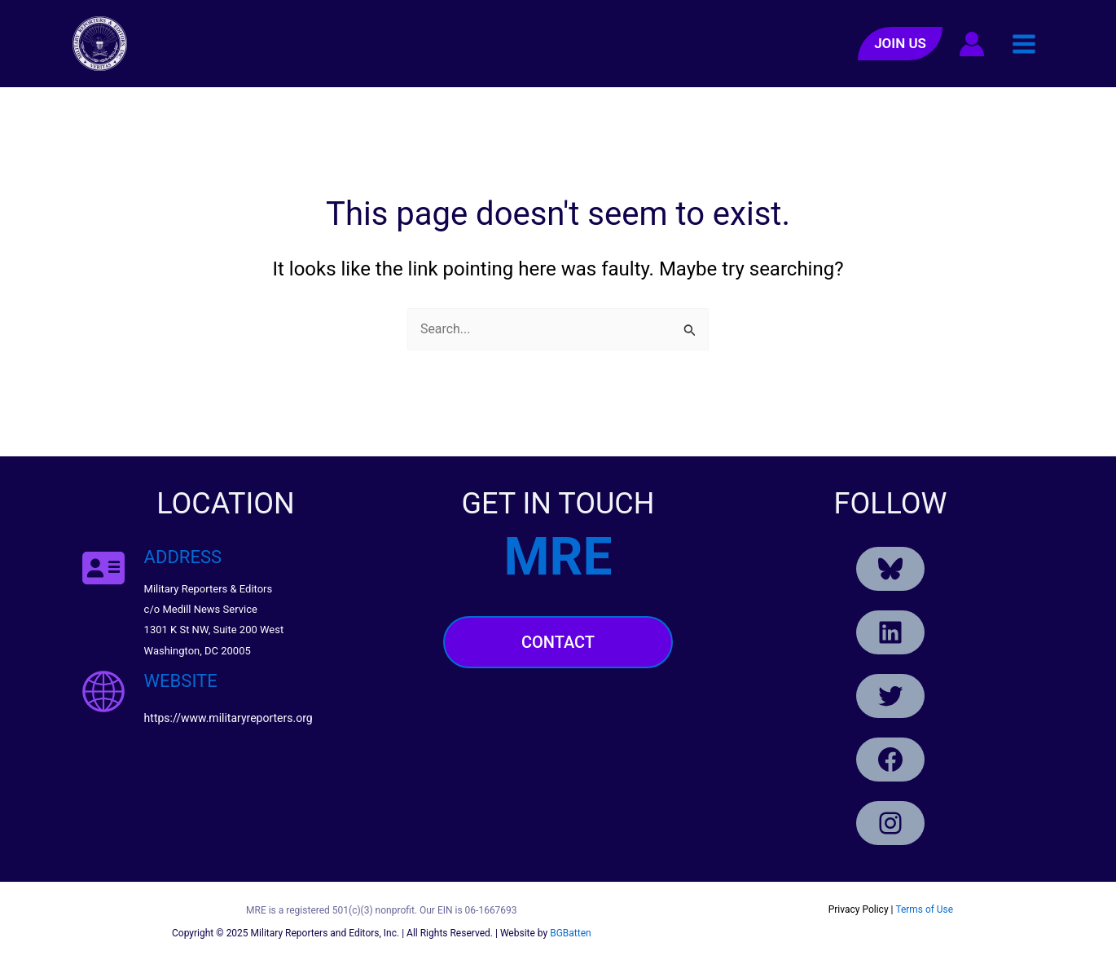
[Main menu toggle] (1024, 43)
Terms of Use (924, 909)
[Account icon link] (972, 44)
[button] (900, 43)
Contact (558, 642)
